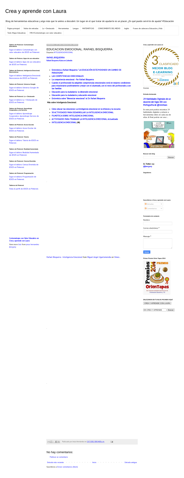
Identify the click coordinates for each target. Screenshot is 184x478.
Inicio (94, 462)
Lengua (75, 28)
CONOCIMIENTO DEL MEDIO (109, 28)
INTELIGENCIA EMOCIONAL (63, 52)
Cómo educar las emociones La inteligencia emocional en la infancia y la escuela (86, 109)
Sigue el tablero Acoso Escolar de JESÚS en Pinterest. (22, 129)
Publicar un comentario (59, 457)
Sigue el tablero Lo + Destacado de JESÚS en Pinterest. (23, 101)
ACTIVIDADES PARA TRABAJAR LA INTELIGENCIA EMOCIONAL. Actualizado (85, 119)
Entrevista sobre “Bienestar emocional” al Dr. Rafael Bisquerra (78, 98)
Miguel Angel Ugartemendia (99, 257)
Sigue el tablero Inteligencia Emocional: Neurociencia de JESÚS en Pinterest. (24, 76)
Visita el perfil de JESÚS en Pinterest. (24, 189)
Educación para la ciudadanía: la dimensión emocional (75, 91)
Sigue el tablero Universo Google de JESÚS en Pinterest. (24, 88)
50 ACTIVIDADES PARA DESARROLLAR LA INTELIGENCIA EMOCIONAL (82, 112)
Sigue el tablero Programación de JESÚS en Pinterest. (22, 177)
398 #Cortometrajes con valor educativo (46, 33)
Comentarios (151, 208)
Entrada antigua (131, 462)
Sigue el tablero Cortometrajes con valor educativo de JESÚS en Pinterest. (24, 51)
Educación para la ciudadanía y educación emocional (74, 95)
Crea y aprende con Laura (35, 11)
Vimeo (116, 257)
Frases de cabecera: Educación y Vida (147, 28)
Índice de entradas (31, 28)
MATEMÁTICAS (88, 28)
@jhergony (147, 166)
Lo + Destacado (48, 28)
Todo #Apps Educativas (16, 33)
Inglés (126, 28)
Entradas (149, 204)
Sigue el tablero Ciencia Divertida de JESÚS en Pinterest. (23, 165)
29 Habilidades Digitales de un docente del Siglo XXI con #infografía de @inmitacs (157, 101)
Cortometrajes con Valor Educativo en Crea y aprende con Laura (24, 239)
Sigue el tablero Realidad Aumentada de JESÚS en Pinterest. (24, 153)
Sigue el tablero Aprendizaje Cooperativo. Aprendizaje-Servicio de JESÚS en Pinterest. (24, 116)
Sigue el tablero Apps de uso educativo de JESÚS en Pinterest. (25, 63)
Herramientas (63, 28)
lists (19, 244)
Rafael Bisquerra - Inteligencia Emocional (64, 257)
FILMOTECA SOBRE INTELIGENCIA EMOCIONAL (72, 115)
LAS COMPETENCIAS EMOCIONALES (68, 76)
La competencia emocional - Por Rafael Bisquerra (73, 79)
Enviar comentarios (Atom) (67, 467)
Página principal (13, 28)
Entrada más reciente (55, 462)
